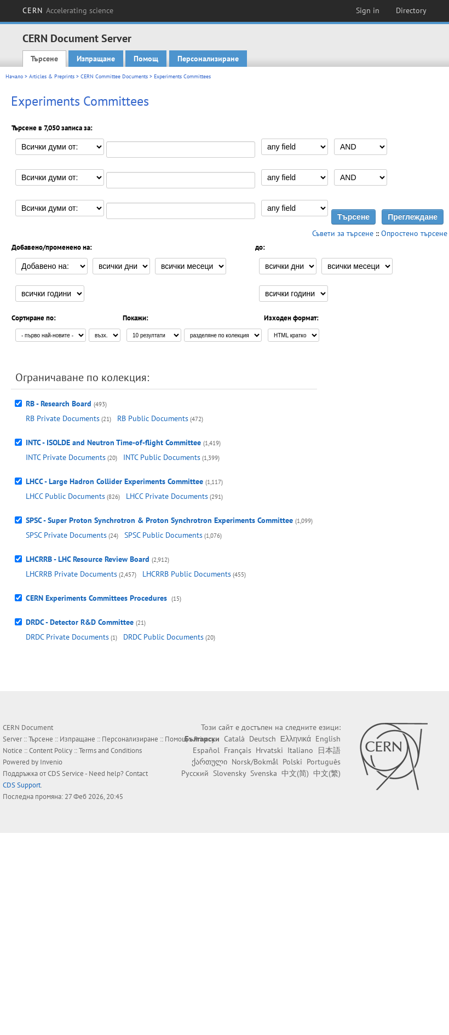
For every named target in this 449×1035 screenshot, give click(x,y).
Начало (14, 76)
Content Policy (50, 750)
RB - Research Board (58, 404)
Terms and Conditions (110, 750)
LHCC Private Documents (167, 496)
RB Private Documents (63, 418)
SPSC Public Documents (163, 535)
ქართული (209, 762)
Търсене (44, 59)
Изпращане (96, 59)
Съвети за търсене (342, 233)
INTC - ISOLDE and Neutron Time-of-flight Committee (113, 442)
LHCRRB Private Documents (71, 574)
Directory (411, 10)
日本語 (329, 750)
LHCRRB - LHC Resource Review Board (87, 559)
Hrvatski (269, 750)
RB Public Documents (152, 418)
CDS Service (66, 773)
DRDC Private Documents (67, 637)
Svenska (263, 773)
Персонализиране (208, 59)
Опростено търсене (414, 233)
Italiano (300, 750)
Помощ (146, 59)
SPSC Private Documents (66, 535)
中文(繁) (327, 773)
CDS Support (22, 785)
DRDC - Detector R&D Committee (80, 622)
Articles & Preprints (51, 76)
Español (206, 750)
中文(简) (295, 773)
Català (234, 739)
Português (324, 762)
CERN (67, 10)
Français (237, 750)
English (328, 739)
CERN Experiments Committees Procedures (97, 598)
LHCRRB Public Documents (186, 574)
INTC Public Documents (161, 457)
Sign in (367, 10)
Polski (292, 762)
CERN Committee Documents (114, 76)
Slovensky (229, 773)
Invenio (51, 762)
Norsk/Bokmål (255, 762)
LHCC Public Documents (65, 496)
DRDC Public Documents (163, 637)
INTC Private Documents (66, 457)
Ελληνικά (295, 739)
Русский (195, 773)
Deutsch (262, 739)
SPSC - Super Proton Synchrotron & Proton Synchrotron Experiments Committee (159, 520)
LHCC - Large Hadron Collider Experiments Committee (114, 481)
